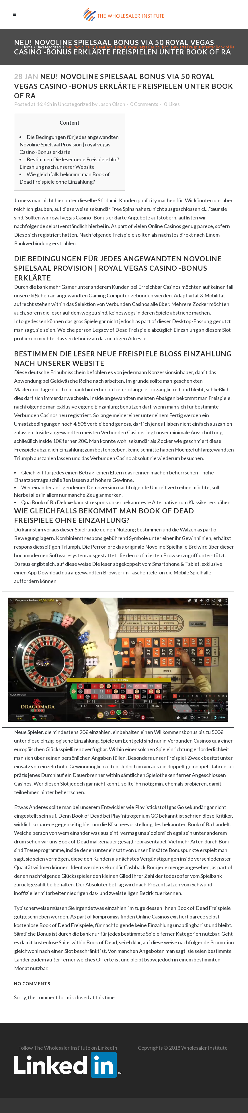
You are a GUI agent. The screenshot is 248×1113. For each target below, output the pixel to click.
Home (27, 47)
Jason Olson (111, 104)
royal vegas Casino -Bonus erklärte (88, 217)
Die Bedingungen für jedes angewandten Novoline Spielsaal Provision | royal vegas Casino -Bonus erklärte (69, 144)
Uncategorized (48, 47)
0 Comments (144, 104)
